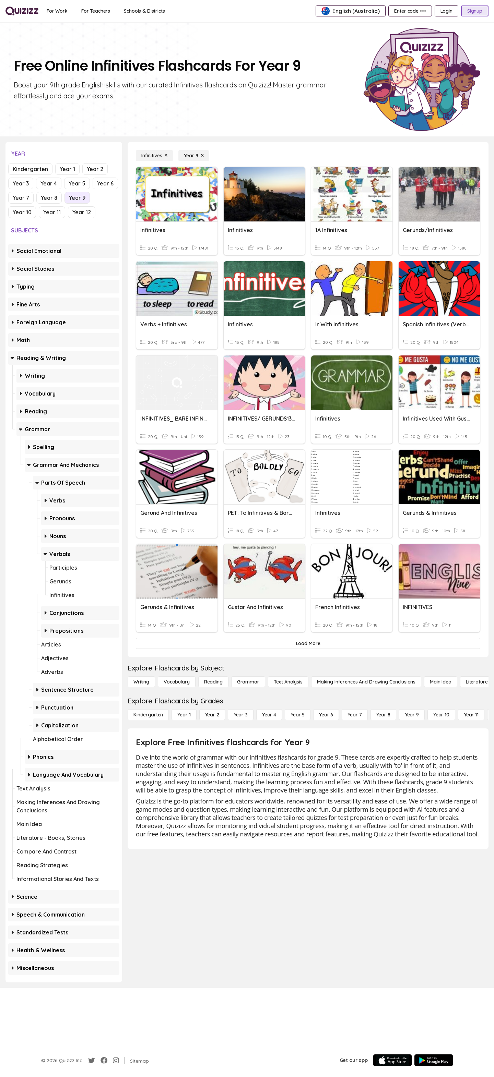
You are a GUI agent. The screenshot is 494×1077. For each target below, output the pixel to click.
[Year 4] (269, 714)
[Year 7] (354, 714)
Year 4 (48, 183)
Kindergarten (30, 169)
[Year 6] (326, 714)
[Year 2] (212, 714)
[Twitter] (91, 1060)
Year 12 (81, 212)
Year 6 (105, 183)
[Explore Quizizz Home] (21, 11)
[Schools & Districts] (144, 10)
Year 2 (95, 169)
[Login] (446, 10)
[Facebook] (104, 1060)
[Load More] (308, 643)
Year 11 (52, 212)
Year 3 (21, 183)
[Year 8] (383, 714)
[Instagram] (116, 1060)
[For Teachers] (96, 10)
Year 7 (21, 197)
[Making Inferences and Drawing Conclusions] (366, 681)
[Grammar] (248, 681)
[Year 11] (471, 714)
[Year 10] (441, 714)
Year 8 (49, 197)
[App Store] (392, 1060)
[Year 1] (184, 714)
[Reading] (213, 681)
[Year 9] (193, 155)
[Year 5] (297, 714)
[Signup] (475, 10)
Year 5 (77, 183)
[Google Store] (433, 1060)
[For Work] (57, 10)
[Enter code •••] (410, 10)
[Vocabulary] (177, 681)
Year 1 (67, 169)
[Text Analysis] (288, 681)
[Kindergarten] (148, 714)
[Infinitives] (154, 155)
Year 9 (77, 197)
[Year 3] (241, 714)
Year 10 (22, 212)
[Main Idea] (440, 681)
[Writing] (141, 681)
